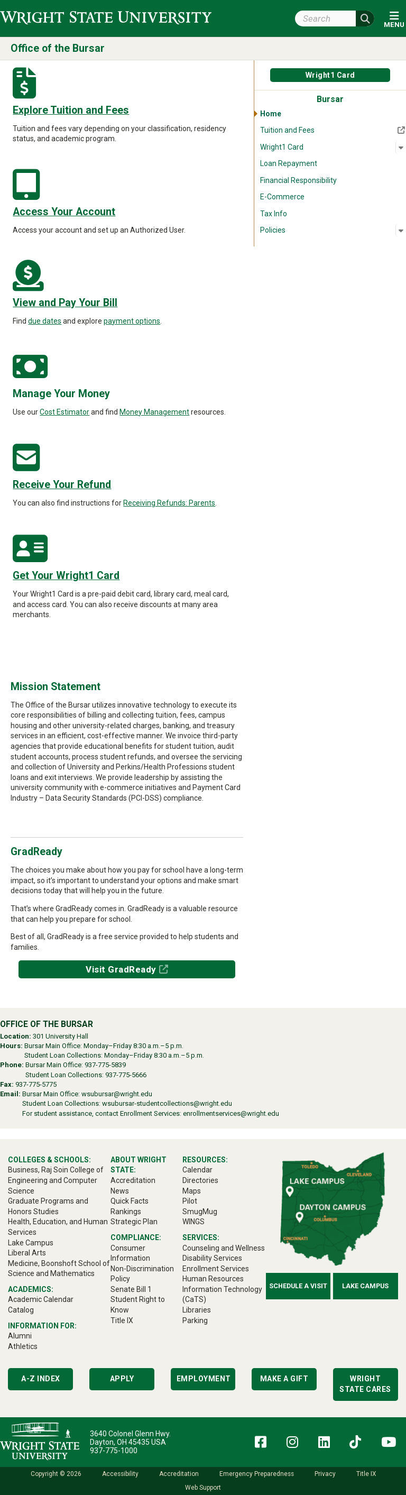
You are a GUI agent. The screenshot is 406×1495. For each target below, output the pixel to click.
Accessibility (120, 1474)
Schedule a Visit (298, 1286)
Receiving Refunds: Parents (169, 503)
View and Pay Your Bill (65, 303)
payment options (132, 321)
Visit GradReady (121, 969)
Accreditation (179, 1474)
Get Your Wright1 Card (66, 576)
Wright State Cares (365, 1383)
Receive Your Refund (62, 485)
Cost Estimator (64, 412)
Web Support (203, 1487)
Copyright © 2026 (56, 1474)
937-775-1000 (113, 1450)
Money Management (154, 412)
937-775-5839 (105, 1065)
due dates (44, 321)
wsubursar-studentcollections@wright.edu (167, 1103)
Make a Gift (284, 1378)
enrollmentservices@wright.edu (231, 1113)
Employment (204, 1378)
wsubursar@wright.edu (116, 1094)
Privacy (325, 1474)
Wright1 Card (330, 75)
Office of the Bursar (58, 48)
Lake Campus (365, 1286)
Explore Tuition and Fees (71, 110)
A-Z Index (40, 1378)
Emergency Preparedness (256, 1474)
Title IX (366, 1474)
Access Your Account (64, 212)
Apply (122, 1378)
